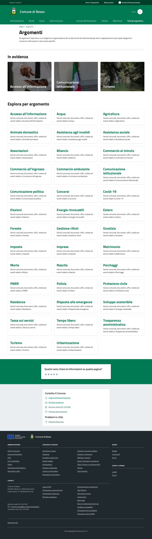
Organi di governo (14, 451)
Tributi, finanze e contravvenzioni (88, 464)
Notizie (114, 451)
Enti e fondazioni (13, 461)
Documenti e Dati (14, 471)
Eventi (114, 475)
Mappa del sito (13, 522)
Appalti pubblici (47, 461)
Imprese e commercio (84, 454)
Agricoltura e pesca (49, 451)
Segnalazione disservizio (50, 493)
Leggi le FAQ (46, 487)
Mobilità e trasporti (83, 457)
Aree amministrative (15, 454)
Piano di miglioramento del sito (88, 503)
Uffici (9, 457)
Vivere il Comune (56, 20)
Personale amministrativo (17, 468)
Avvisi (114, 457)
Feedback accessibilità (85, 507)
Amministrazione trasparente (87, 487)
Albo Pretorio (81, 490)
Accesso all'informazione (86, 20)
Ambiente (45, 454)
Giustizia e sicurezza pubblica (87, 451)
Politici (10, 464)
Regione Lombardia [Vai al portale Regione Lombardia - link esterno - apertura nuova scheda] (15, 2)
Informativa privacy (84, 493)
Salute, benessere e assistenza (88, 461)
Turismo (104, 20)
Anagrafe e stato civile (50, 457)
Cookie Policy (81, 497)
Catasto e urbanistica (49, 468)
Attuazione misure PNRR (86, 514)
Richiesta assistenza (49, 497)
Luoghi (114, 472)
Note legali (81, 500)
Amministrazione (17, 20)
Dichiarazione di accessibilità (87, 510)
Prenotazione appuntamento (52, 490)
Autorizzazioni (47, 464)
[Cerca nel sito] (139, 11)
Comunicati (116, 454)
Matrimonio (117, 20)
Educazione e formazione (51, 474)
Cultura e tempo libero (50, 471)
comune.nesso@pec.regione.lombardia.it (25, 506)
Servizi (41, 20)
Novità (31, 20)
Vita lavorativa (82, 471)
